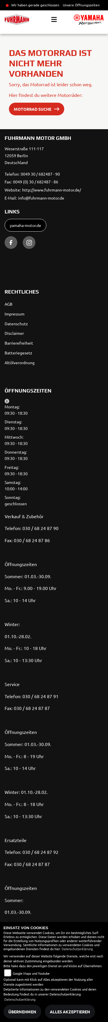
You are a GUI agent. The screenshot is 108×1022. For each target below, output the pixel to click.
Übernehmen (22, 1011)
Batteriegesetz (18, 352)
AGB (8, 304)
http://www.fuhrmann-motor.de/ (51, 189)
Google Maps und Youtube (31, 973)
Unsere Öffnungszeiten (81, 5)
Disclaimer (14, 333)
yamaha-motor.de (25, 225)
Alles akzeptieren (70, 1011)
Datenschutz (16, 323)
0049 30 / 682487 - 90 (40, 173)
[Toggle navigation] (54, 19)
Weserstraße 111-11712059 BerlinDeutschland (24, 155)
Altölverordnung (20, 362)
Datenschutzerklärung (77, 948)
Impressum (14, 313)
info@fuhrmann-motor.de (41, 197)
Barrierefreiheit (19, 342)
